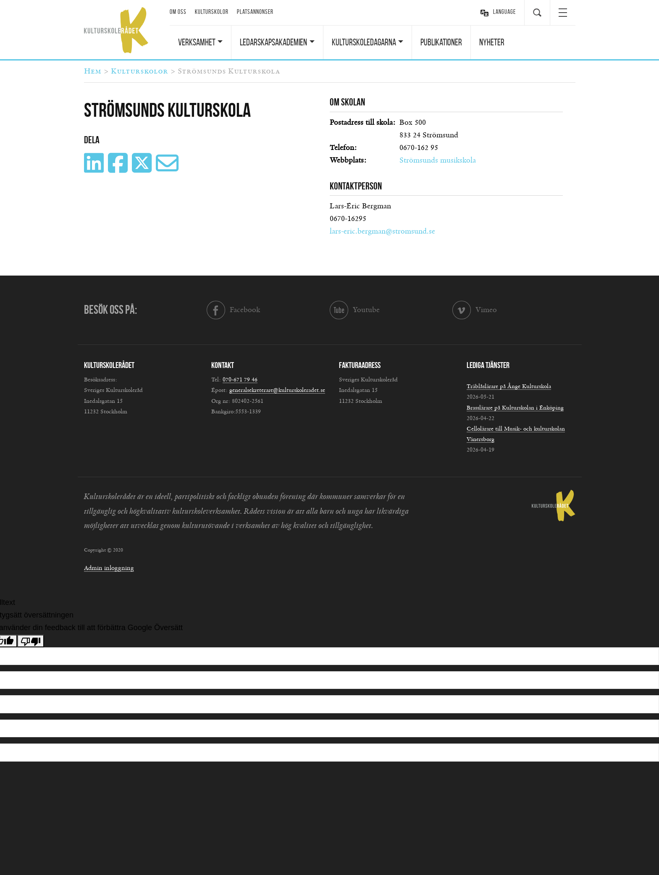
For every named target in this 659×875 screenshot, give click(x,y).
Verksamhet (196, 42)
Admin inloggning (109, 568)
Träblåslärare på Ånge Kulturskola (509, 386)
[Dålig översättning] (30, 641)
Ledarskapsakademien (273, 42)
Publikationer (441, 42)
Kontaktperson (356, 186)
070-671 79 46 (240, 380)
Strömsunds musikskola (437, 160)
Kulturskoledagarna (364, 42)
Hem (92, 71)
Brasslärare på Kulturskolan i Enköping (515, 408)
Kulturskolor (211, 11)
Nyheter (491, 42)
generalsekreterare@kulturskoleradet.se (277, 390)
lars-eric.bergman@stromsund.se (382, 231)
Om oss (178, 11)
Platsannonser (255, 11)
